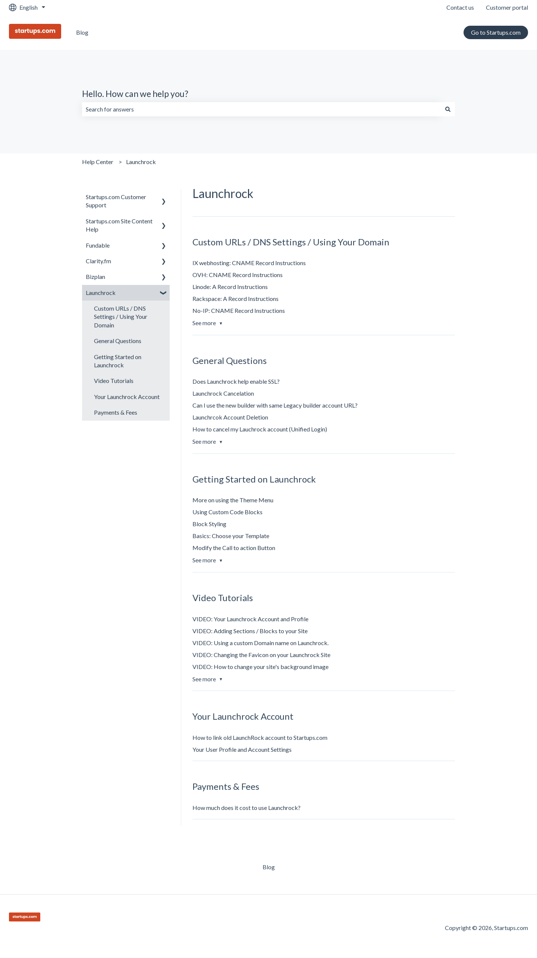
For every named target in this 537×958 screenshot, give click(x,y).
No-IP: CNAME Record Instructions (238, 310)
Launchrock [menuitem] (101, 292)
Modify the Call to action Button (233, 547)
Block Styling (209, 523)
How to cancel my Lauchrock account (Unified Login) (259, 429)
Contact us (460, 7)
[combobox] (261, 109)
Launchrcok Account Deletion (230, 417)
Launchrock (141, 161)
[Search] (448, 109)
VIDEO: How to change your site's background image (260, 666)
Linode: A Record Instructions (230, 286)
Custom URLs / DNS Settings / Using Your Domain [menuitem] (120, 317)
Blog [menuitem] (269, 866)
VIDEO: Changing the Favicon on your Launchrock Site (261, 654)
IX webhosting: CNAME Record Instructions (249, 262)
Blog (82, 32)
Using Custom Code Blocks (227, 511)
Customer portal (507, 7)
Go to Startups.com (496, 32)
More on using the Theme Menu (232, 499)
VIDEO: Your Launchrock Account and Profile (250, 618)
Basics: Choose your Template (230, 535)
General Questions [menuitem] (117, 340)
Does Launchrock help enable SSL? (236, 381)
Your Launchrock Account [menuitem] (127, 396)
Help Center (97, 161)
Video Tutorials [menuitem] (114, 380)
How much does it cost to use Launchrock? (246, 807)
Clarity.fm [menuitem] (98, 260)
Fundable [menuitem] (98, 245)
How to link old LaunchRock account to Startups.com (259, 737)
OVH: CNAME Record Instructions (237, 274)
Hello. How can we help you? (135, 93)
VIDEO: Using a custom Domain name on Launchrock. (260, 642)
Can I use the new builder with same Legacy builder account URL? (275, 405)
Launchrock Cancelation (223, 393)
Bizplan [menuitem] (95, 276)
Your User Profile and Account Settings (242, 749)
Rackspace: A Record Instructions (235, 298)
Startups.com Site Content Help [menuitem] (119, 225)
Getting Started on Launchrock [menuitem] (117, 360)
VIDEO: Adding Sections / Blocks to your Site (250, 630)
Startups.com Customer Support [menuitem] (116, 200)
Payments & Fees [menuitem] (115, 412)
